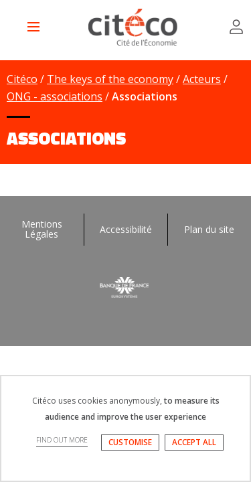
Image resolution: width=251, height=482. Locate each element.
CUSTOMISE (130, 442)
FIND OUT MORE (62, 440)
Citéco (22, 79)
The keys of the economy (110, 79)
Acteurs (202, 79)
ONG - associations (54, 96)
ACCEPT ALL (194, 442)
